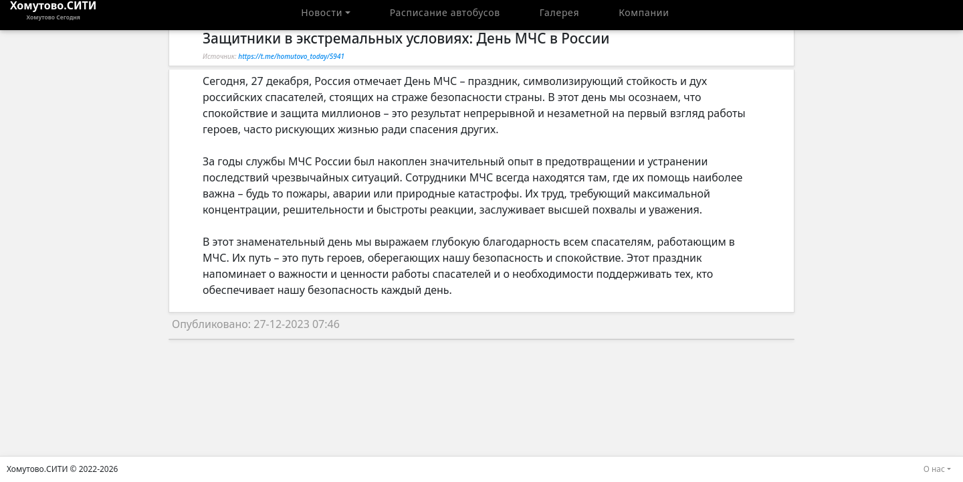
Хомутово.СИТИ (53, 15)
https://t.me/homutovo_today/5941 (291, 56)
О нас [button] (934, 469)
